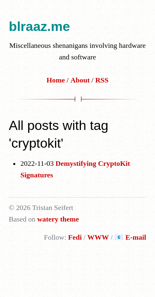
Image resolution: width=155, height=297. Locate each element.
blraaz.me (39, 26)
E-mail (135, 237)
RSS (102, 80)
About (80, 80)
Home (56, 80)
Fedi (75, 237)
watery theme (58, 219)
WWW (98, 237)
